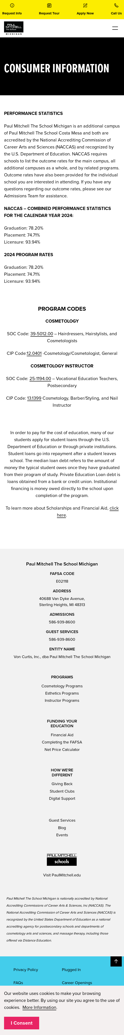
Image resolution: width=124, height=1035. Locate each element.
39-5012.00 (41, 334)
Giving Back (62, 783)
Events (62, 834)
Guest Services (62, 820)
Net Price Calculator (62, 749)
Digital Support (62, 798)
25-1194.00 (40, 378)
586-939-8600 (62, 622)
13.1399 (34, 398)
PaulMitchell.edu (66, 875)
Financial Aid (62, 734)
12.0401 (34, 353)
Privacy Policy (26, 969)
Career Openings (77, 982)
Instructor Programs (62, 700)
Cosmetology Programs (62, 686)
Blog (62, 827)
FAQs (18, 982)
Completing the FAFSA (62, 742)
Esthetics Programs (62, 693)
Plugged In (71, 969)
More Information (39, 1007)
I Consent (21, 1023)
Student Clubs (62, 791)
